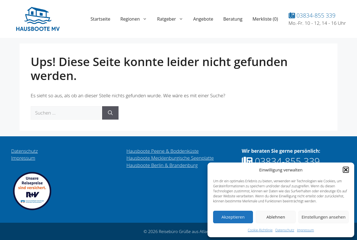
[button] (346, 170)
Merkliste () (265, 19)
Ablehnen (275, 217)
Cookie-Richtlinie (260, 230)
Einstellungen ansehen (323, 217)
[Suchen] (110, 113)
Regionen (136, 19)
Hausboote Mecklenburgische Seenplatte (170, 158)
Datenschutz (284, 230)
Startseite (100, 19)
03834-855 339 (312, 15)
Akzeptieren (233, 217)
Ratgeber (172, 19)
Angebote (203, 19)
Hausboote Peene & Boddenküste (162, 151)
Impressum (305, 230)
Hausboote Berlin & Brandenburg (161, 165)
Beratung (232, 19)
